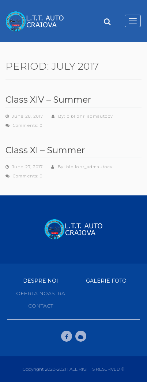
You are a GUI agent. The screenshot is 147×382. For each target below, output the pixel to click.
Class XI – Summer (45, 150)
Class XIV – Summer (48, 99)
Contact (40, 305)
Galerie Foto (106, 281)
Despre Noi (40, 281)
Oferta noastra (40, 293)
